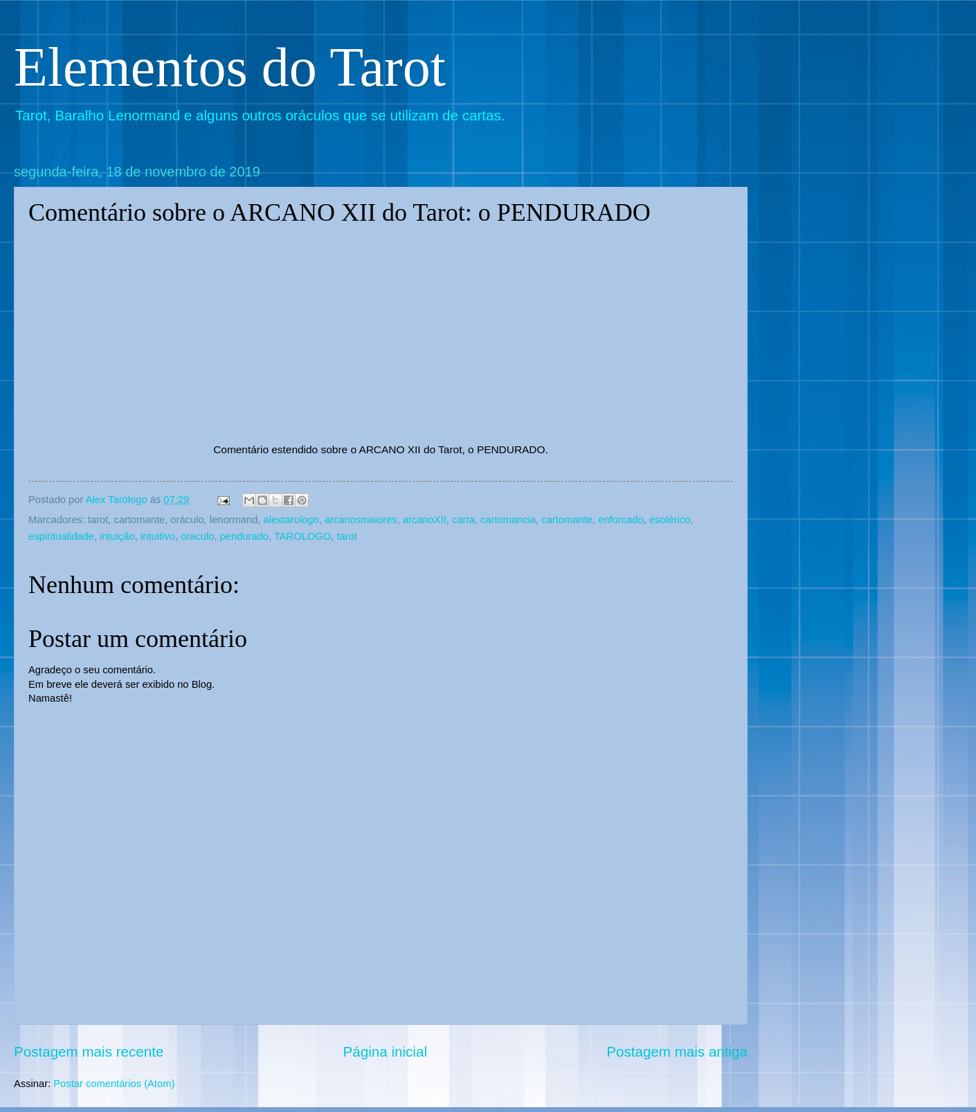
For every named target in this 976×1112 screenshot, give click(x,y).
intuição (117, 536)
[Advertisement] (868, 250)
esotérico (670, 519)
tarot (346, 536)
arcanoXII (424, 519)
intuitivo (158, 536)
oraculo (197, 536)
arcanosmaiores (361, 519)
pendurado (244, 536)
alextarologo (291, 519)
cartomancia (508, 519)
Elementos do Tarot (230, 67)
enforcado (620, 519)
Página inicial (385, 1051)
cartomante (567, 519)
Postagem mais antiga (677, 1051)
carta (463, 519)
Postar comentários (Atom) (113, 1083)
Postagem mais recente (88, 1051)
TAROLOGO (302, 536)
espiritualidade (61, 536)
